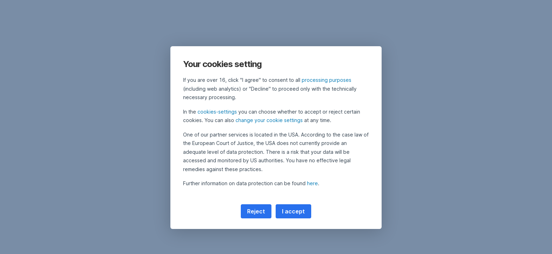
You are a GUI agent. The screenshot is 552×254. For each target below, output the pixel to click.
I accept (293, 211)
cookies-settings (217, 112)
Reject (256, 211)
